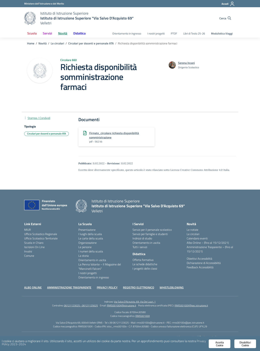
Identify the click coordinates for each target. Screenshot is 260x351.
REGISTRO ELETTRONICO (138, 287)
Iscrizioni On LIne (34, 247)
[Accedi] (228, 4)
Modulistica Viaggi (222, 33)
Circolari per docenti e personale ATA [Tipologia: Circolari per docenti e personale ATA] (46, 133)
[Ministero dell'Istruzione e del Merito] (44, 3)
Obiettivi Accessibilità (199, 258)
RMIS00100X (142, 316)
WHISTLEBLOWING (172, 287)
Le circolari (193, 234)
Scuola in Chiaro (33, 242)
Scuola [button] (32, 33)
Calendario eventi (197, 238)
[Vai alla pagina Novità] (42, 43)
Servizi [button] (47, 33)
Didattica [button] (79, 33)
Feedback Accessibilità (200, 267)
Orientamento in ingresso (126, 33)
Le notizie (192, 230)
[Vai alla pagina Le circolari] (57, 43)
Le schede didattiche (145, 264)
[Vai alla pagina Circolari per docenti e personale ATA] (91, 43)
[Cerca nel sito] (225, 18)
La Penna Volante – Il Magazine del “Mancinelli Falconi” (99, 266)
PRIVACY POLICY (107, 287)
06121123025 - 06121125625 (81, 305)
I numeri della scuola (90, 251)
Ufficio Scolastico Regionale (40, 234)
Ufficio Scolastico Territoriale (41, 238)
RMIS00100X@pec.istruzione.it (191, 305)
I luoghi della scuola (90, 234)
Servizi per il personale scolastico (152, 230)
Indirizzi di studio (142, 238)
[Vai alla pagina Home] (30, 43)
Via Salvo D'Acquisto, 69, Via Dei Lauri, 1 (135, 302)
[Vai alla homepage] (30, 18)
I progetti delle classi (145, 268)
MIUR (27, 230)
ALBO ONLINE (33, 287)
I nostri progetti (156, 33)
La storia (83, 256)
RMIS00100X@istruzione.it (121, 305)
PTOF (174, 33)
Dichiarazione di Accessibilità (204, 263)
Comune (29, 256)
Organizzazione (87, 242)
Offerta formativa (143, 260)
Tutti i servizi (140, 247)
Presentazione (87, 230)
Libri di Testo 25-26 (194, 33)
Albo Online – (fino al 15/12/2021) (208, 242)
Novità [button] (62, 33)
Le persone (85, 247)
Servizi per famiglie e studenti (150, 234)
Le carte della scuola (90, 238)
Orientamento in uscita (92, 260)
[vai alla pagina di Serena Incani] (186, 63)
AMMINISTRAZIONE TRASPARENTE (69, 287)
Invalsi (28, 251)
